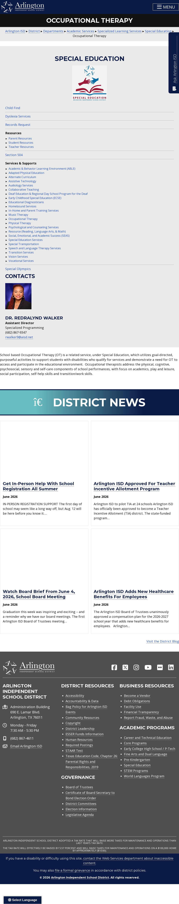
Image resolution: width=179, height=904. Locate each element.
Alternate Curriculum (22, 177)
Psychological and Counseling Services (34, 227)
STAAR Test (74, 760)
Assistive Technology (22, 181)
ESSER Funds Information (84, 743)
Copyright (73, 732)
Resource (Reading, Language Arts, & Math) (37, 231)
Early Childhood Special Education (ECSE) (35, 198)
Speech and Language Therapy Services (35, 248)
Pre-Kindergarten (137, 769)
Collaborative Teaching (24, 189)
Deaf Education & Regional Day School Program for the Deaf (48, 194)
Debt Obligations (137, 710)
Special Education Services (26, 240)
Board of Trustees (79, 796)
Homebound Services (22, 206)
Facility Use (132, 716)
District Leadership (80, 738)
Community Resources (82, 727)
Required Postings (79, 754)
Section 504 (14, 155)
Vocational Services (21, 261)
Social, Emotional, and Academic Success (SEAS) (39, 236)
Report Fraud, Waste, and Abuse (148, 727)
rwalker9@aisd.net (19, 337)
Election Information (81, 818)
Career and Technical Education (147, 747)
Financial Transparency (141, 721)
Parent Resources (20, 138)
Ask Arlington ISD (174, 68)
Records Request (17, 125)
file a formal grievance (72, 880)
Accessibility (75, 705)
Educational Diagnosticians (26, 202)
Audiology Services (21, 185)
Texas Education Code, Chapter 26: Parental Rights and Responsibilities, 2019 (92, 770)
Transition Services (21, 252)
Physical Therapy (20, 223)
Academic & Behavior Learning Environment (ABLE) (42, 169)
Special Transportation (24, 244)
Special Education (137, 774)
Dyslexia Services (18, 116)
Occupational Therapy (23, 219)
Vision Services (18, 257)
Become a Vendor (137, 705)
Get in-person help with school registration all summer (38, 486)
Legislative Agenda (80, 824)
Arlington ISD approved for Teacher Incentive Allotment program (134, 486)
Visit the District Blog (162, 641)
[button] (166, 6)
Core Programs (135, 752)
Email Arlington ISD (26, 755)
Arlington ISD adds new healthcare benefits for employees (134, 594)
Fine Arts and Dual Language (145, 763)
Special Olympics (18, 269)
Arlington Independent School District (80, 887)
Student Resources (21, 143)
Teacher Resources (21, 147)
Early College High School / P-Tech (149, 758)
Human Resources (79, 749)
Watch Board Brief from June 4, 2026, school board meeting (39, 594)
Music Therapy (18, 215)
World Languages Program (144, 785)
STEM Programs (136, 780)
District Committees (81, 813)
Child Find (12, 108)
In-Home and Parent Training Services (34, 210)
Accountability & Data (82, 710)
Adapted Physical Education (26, 173)
